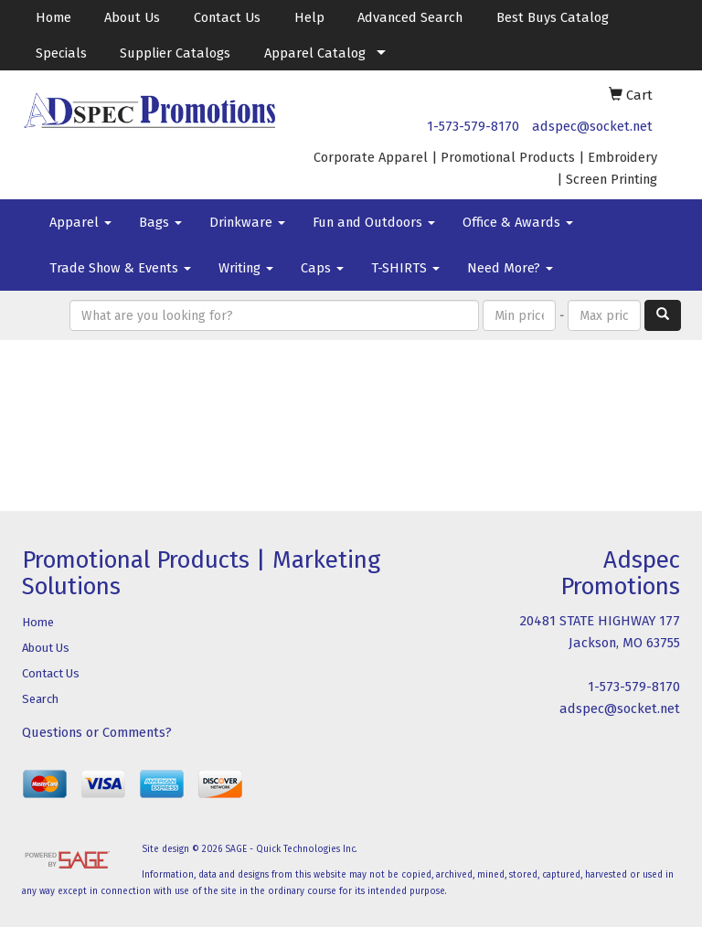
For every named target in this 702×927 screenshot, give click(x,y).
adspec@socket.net (592, 126)
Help (309, 17)
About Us (132, 17)
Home (53, 17)
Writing (245, 268)
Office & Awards (518, 222)
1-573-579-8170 (473, 126)
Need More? (510, 268)
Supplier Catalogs (175, 53)
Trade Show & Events (120, 268)
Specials (61, 53)
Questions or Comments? (97, 732)
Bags (160, 222)
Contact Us (227, 17)
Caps (322, 268)
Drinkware (247, 222)
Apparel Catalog (315, 53)
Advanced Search (410, 17)
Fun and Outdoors (374, 222)
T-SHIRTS (405, 268)
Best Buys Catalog (552, 17)
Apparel (80, 222)
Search (40, 699)
